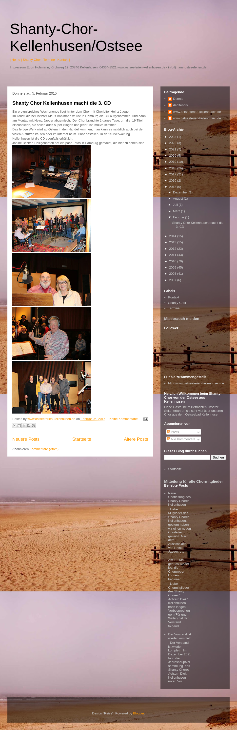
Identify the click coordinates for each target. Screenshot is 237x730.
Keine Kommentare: (124, 419)
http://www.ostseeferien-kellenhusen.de (196, 383)
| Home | (16, 60)
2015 (173, 187)
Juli (176, 205)
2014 (173, 236)
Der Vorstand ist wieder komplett (179, 636)
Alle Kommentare (181, 439)
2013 (173, 242)
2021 (173, 149)
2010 (173, 261)
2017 (173, 174)
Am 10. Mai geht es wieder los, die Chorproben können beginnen (178, 569)
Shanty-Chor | (32, 60)
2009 (173, 267)
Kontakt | (64, 60)
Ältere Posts (136, 439)
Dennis (178, 99)
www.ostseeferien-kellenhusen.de (197, 112)
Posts (173, 432)
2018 (173, 168)
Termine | (50, 60)
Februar (179, 217)
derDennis (180, 105)
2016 (173, 180)
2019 (173, 162)
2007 (173, 280)
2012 (173, 248)
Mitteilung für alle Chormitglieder (193, 481)
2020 (173, 155)
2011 (173, 255)
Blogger (138, 713)
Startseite (81, 439)
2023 (173, 137)
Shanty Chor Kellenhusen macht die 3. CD (61, 103)
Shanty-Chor (177, 303)
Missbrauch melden (181, 318)
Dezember (181, 192)
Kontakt (173, 297)
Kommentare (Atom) (44, 449)
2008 (173, 273)
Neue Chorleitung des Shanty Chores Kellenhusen (179, 499)
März (177, 211)
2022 (173, 143)
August (178, 198)
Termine (173, 308)
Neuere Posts (26, 439)
